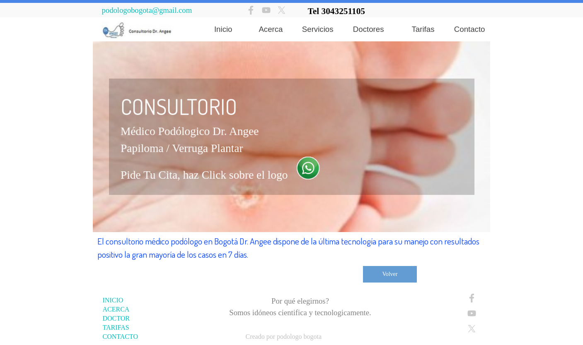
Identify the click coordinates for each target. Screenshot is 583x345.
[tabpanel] (396, 11)
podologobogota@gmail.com (147, 10)
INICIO (113, 300)
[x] (281, 10)
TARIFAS (116, 327)
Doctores (368, 29)
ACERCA (116, 309)
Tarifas (423, 29)
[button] (306, 166)
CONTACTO (120, 336)
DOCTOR (116, 318)
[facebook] (251, 10)
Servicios (318, 29)
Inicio (223, 29)
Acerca (271, 29)
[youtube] (266, 10)
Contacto (469, 29)
